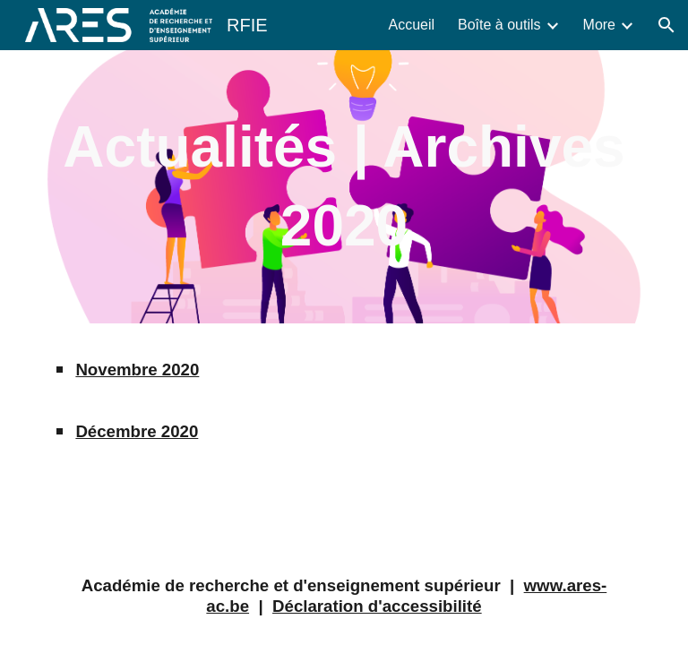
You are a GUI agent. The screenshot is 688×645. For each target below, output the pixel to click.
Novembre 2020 (137, 369)
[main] (343, 186)
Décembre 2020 (136, 431)
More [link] (599, 24)
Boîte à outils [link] (499, 24)
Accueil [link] (411, 24)
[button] (666, 25)
